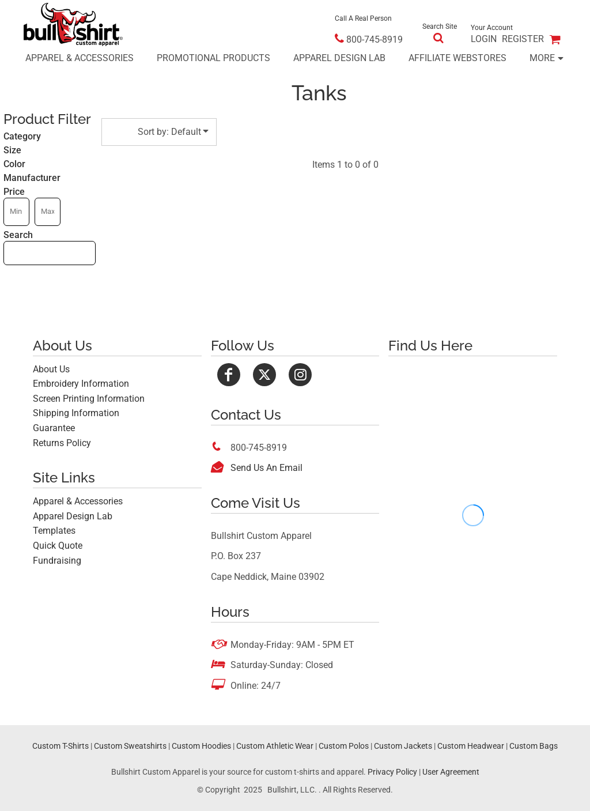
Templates (54, 530)
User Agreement (450, 771)
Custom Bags (533, 745)
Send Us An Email (266, 467)
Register (523, 38)
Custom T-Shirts (60, 745)
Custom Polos (344, 745)
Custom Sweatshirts (130, 745)
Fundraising (57, 560)
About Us (51, 369)
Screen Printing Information (89, 398)
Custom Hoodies (201, 745)
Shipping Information (76, 413)
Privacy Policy (392, 771)
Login (484, 38)
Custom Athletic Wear (274, 745)
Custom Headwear (470, 745)
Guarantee (54, 428)
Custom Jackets (403, 745)
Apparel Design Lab (72, 516)
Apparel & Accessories (78, 501)
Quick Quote (57, 545)
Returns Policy (62, 442)
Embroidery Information (81, 383)
